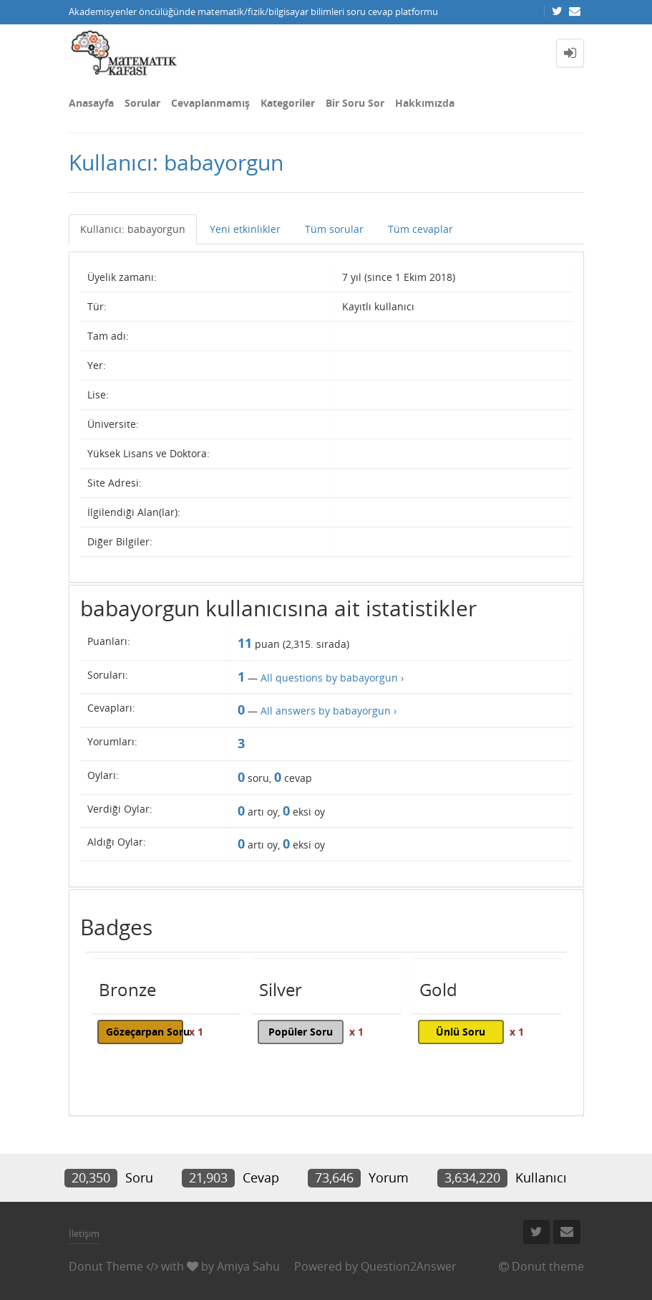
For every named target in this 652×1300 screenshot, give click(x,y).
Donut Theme (106, 1266)
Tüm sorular (334, 229)
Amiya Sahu (248, 1266)
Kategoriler (288, 103)
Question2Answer (409, 1266)
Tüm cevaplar (420, 229)
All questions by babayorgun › (332, 677)
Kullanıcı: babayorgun (132, 229)
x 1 (196, 1031)
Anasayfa (91, 103)
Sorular (142, 103)
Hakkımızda (424, 103)
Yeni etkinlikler (245, 229)
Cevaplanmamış (210, 103)
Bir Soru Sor (355, 103)
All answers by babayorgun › (328, 710)
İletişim (84, 1233)
